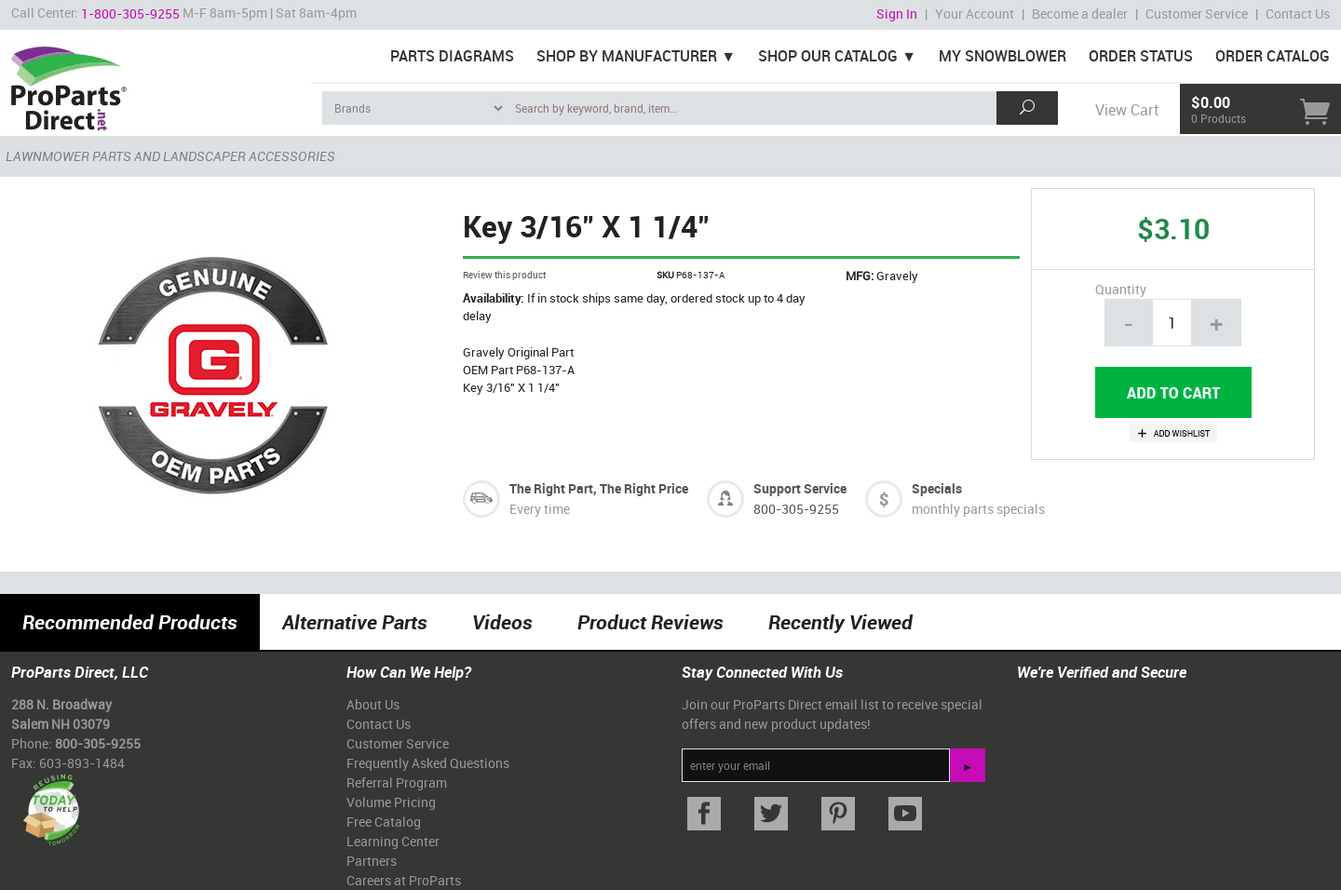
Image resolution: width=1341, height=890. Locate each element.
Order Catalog (1272, 56)
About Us (373, 704)
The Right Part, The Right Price (598, 488)
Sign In (896, 13)
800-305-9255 (796, 509)
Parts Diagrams (452, 56)
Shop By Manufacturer (626, 56)
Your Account (974, 13)
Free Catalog (383, 821)
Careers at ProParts (403, 880)
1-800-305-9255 (130, 13)
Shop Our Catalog (828, 56)
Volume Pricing (391, 802)
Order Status (1141, 56)
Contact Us (1298, 13)
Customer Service (1196, 13)
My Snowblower (1002, 56)
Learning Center (393, 841)
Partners (371, 861)
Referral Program (396, 782)
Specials (937, 488)
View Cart (1126, 110)
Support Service (800, 488)
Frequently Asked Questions (427, 763)
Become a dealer (1080, 13)
